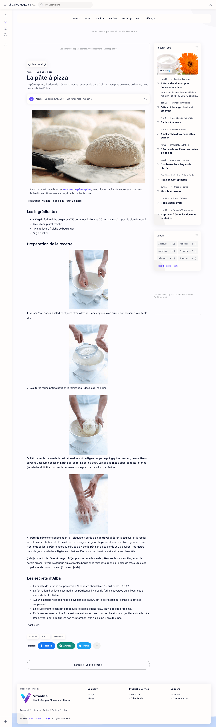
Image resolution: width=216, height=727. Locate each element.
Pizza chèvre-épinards (174, 179)
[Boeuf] (176, 198)
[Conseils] (177, 210)
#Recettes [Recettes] (58, 636)
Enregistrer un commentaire (88, 664)
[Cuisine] (186, 103)
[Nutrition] (100, 18)
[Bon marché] (190, 118)
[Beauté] (177, 79)
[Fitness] (76, 18)
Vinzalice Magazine (20, 4)
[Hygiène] (185, 160)
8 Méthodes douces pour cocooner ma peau (175, 85)
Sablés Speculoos (171, 122)
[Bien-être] (185, 79)
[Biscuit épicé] (178, 118)
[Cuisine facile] (188, 175)
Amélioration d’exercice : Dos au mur (178, 135)
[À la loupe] (167, 244)
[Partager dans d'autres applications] (97, 645)
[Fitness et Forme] (179, 129)
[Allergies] (176, 160)
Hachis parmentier (171, 202)
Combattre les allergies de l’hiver (176, 166)
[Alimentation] (188, 251)
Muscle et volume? (172, 191)
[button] (210, 4)
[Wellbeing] (126, 18)
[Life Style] (150, 18)
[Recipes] (113, 18)
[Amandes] (178, 103)
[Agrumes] (167, 251)
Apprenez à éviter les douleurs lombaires (178, 216)
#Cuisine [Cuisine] (33, 636)
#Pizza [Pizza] (45, 636)
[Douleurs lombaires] (191, 210)
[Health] (88, 18)
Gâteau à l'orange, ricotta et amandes (177, 109)
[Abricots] (188, 244)
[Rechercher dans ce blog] (65, 5)
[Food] (138, 18)
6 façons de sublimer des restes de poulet (179, 151)
